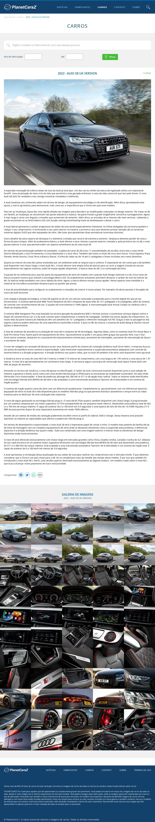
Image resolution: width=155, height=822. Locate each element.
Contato (119, 7)
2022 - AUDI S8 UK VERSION (37, 17)
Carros (101, 7)
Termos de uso (142, 768)
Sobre (135, 7)
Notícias (61, 7)
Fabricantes (82, 7)
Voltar (147, 71)
